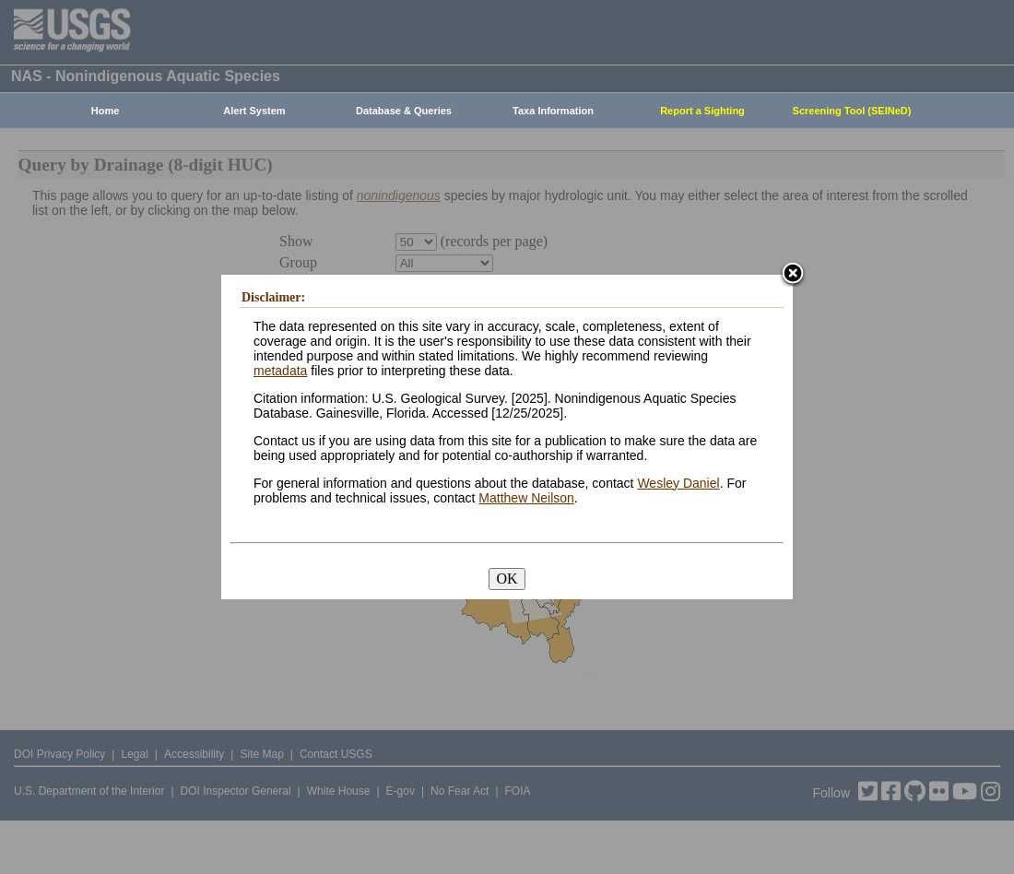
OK (506, 578)
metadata (280, 370)
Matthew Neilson (526, 497)
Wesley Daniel (678, 483)
